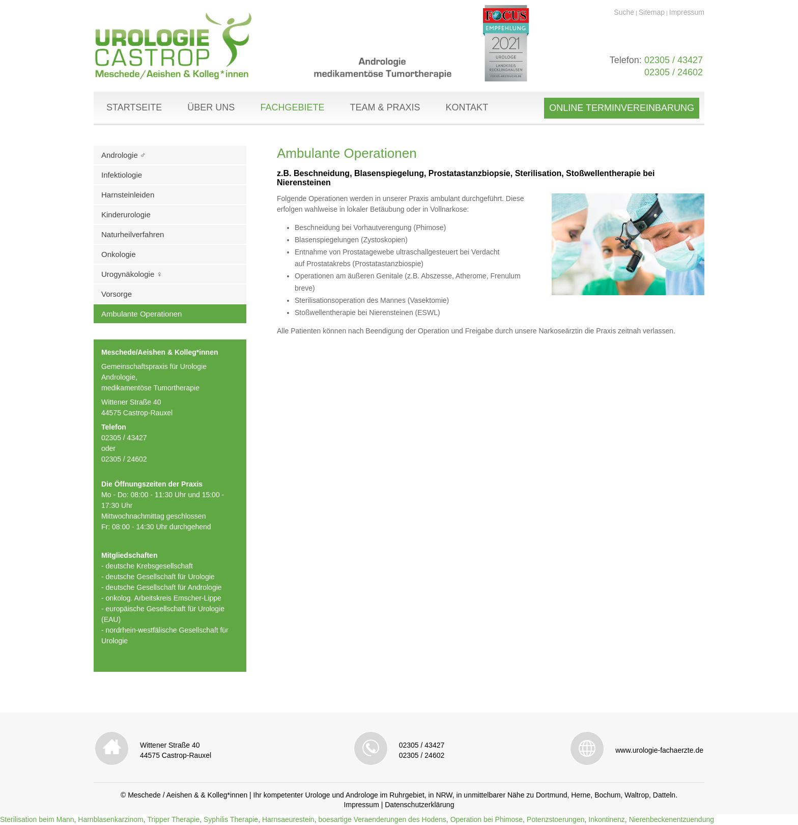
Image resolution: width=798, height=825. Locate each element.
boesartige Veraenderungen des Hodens (382, 819)
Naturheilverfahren (132, 234)
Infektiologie (121, 174)
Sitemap (652, 12)
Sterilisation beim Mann (37, 819)
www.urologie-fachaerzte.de (659, 750)
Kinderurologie (126, 214)
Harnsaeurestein (288, 819)
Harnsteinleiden (127, 194)
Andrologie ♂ (123, 155)
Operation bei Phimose (486, 819)
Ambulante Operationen (141, 313)
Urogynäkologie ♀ (131, 274)
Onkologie (118, 254)
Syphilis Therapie (231, 819)
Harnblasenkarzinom (110, 819)
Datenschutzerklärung (419, 805)
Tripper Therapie (173, 819)
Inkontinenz (606, 819)
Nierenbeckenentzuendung (671, 819)
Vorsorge (116, 294)
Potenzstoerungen (556, 819)
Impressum (686, 12)
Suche (624, 12)
